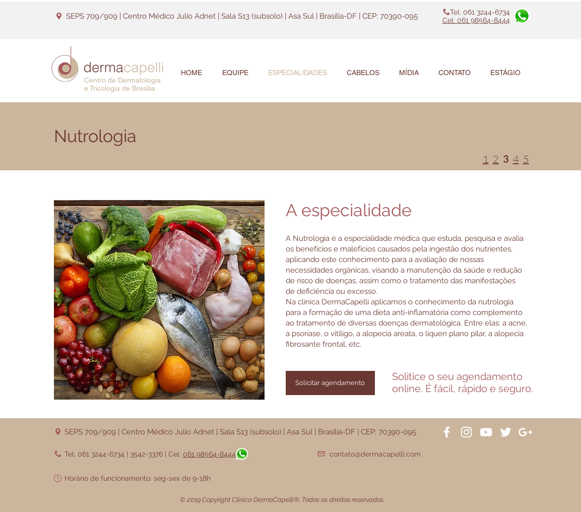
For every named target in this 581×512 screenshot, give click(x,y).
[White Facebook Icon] (446, 432)
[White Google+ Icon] (525, 432)
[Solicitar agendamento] (330, 383)
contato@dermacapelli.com (375, 454)
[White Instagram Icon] (466, 432)
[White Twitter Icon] (505, 432)
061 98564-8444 (209, 454)
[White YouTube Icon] (486, 432)
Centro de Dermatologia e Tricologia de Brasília (122, 84)
